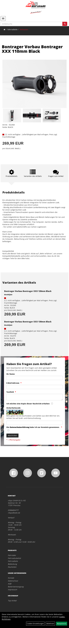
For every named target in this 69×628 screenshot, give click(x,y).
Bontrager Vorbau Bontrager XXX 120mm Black (27, 291)
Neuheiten (12, 567)
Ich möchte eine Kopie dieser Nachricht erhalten (28, 403)
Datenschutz (13, 581)
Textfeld (10, 392)
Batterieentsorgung (16, 586)
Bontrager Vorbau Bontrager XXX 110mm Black (32, 49)
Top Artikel (12, 600)
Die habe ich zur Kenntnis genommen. (33, 427)
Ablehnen (50, 623)
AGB (9, 584)
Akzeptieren (61, 623)
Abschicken (12, 435)
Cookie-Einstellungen (35, 623)
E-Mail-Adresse (12, 383)
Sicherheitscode (13, 408)
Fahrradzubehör (14, 558)
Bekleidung (12, 564)
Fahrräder (12, 555)
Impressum (12, 589)
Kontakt (11, 578)
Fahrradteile (12, 29)
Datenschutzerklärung (19, 427)
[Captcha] (34, 423)
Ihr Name (10, 374)
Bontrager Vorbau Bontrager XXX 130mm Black (27, 321)
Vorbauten (24, 29)
